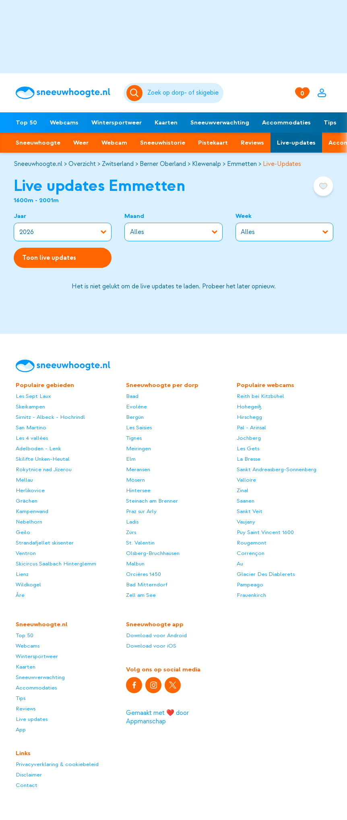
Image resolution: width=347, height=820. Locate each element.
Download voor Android (156, 635)
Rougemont (251, 542)
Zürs (131, 532)
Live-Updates (282, 164)
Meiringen (138, 448)
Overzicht (82, 164)
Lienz (22, 574)
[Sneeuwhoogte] (66, 93)
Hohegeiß (249, 406)
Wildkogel (28, 584)
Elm (131, 459)
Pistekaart (213, 143)
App (21, 729)
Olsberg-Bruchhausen (153, 553)
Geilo (23, 532)
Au (240, 563)
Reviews (252, 143)
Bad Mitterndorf (146, 584)
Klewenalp (206, 164)
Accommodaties (286, 122)
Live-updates (296, 143)
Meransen (138, 469)
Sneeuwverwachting (219, 122)
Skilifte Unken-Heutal (43, 459)
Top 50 (26, 122)
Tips (330, 122)
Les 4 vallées (32, 438)
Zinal (242, 490)
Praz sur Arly (141, 511)
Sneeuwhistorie (162, 143)
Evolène (136, 406)
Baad (132, 396)
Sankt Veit (249, 511)
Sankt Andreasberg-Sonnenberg (276, 469)
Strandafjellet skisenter (45, 542)
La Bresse (248, 459)
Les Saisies (139, 427)
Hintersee (138, 490)
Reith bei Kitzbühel (260, 396)
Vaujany (246, 521)
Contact (26, 785)
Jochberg (249, 438)
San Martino (31, 427)
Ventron (26, 553)
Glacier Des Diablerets (266, 574)
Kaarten (166, 122)
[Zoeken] (184, 93)
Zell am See (141, 595)
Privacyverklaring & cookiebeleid (57, 764)
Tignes (134, 438)
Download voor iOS (151, 645)
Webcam (114, 143)
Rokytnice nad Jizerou (44, 469)
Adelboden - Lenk (38, 448)
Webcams (64, 122)
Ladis (132, 521)
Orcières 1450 (143, 574)
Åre (20, 595)
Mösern (135, 479)
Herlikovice (30, 490)
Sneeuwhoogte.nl (38, 164)
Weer (81, 143)
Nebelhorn (29, 521)
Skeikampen (30, 406)
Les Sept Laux (33, 396)
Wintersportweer (116, 122)
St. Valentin (140, 542)
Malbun (135, 563)
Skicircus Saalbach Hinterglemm (56, 563)
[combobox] (184, 93)
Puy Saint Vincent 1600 (265, 532)
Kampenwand (32, 511)
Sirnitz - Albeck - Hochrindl (50, 417)
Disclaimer (29, 774)
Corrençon (250, 553)
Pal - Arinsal (251, 427)
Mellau (24, 479)
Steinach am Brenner (152, 500)
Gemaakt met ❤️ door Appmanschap (157, 717)
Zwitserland (118, 164)
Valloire (246, 479)
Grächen (26, 500)
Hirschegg (249, 417)
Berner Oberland (163, 164)
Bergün (135, 417)
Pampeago (250, 584)
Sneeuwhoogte (38, 143)
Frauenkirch (251, 595)
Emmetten (242, 164)
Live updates (32, 719)
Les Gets (248, 448)
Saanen (245, 500)
